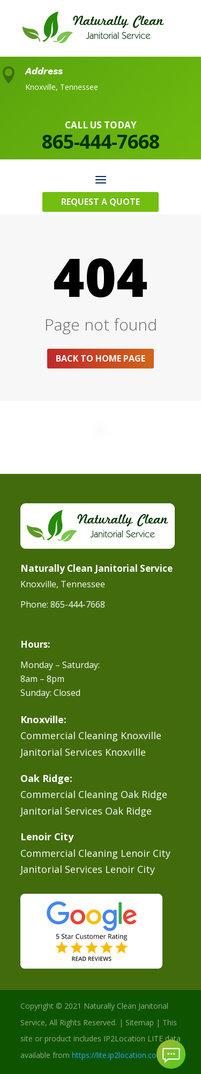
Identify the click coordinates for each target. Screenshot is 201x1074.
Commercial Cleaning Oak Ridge (93, 794)
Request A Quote (100, 202)
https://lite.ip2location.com (117, 1055)
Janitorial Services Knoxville (83, 752)
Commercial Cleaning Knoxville (90, 735)
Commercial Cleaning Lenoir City (95, 853)
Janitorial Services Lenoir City (87, 869)
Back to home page (100, 358)
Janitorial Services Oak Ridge (86, 810)
